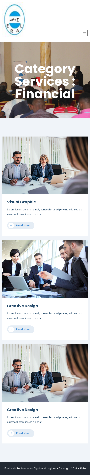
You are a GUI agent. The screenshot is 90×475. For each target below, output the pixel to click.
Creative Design (22, 306)
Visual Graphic (21, 202)
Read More (19, 225)
